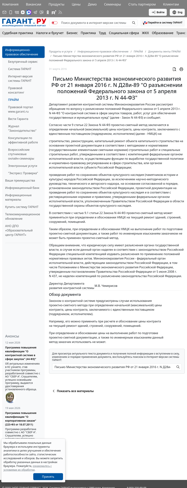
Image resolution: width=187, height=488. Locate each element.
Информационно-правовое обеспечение (21, 52)
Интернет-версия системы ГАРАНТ (20, 78)
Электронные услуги (22, 166)
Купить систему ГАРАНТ (21, 207)
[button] (162, 22)
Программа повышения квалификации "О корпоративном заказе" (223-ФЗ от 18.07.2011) (20, 418)
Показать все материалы (72, 391)
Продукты (56, 4)
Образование (162, 33)
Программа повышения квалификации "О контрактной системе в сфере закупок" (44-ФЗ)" (20, 353)
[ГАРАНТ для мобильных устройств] (10, 12)
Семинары (112, 4)
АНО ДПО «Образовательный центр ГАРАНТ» (19, 230)
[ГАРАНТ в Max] (28, 12)
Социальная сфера (124, 33)
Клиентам (171, 4)
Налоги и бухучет (50, 33)
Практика (88, 33)
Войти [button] (158, 12)
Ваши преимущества (20, 180)
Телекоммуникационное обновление (22, 216)
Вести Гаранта (18, 119)
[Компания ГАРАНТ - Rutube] (54, 12)
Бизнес (72, 33)
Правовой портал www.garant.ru (20, 109)
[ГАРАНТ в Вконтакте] (17, 12)
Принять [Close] (48, 477)
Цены (76, 4)
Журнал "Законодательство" (22, 128)
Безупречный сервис (23, 62)
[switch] (54, 22)
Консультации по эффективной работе (23, 140)
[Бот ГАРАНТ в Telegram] (41, 12)
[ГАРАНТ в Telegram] (35, 12)
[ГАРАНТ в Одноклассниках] (48, 12)
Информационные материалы (18, 197)
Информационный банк (22, 188)
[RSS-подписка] (60, 12)
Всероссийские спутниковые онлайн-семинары (21, 154)
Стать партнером (142, 4)
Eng (177, 12)
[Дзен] (23, 12)
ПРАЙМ (13, 100)
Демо (92, 4)
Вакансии (33, 4)
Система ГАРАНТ (19, 69)
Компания (10, 4)
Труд (102, 33)
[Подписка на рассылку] (4, 12)
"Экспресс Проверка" (23, 173)
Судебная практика (17, 33)
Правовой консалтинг (16, 90)
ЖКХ (145, 33)
